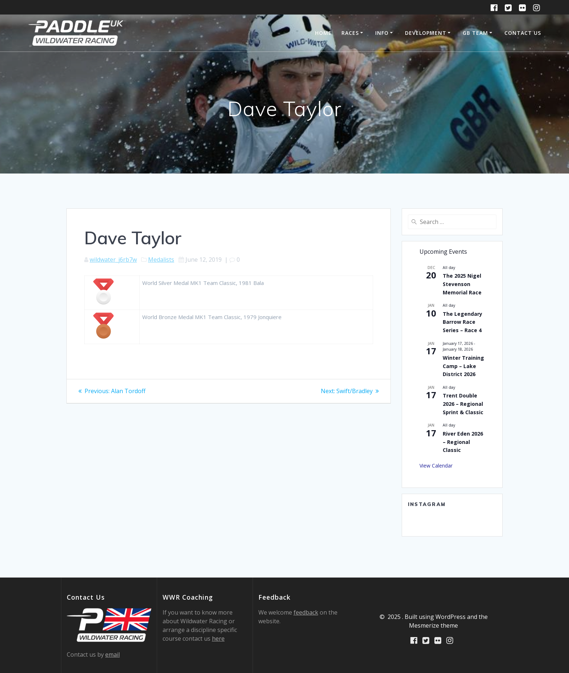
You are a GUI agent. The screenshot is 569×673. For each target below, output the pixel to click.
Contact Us (522, 32)
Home (323, 32)
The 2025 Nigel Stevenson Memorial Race (462, 283)
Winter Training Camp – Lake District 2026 (463, 366)
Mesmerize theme (433, 625)
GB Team (475, 32)
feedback (306, 612)
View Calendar (436, 465)
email (112, 654)
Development (425, 32)
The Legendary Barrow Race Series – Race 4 (462, 322)
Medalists (161, 260)
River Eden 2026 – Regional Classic (463, 441)
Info (382, 32)
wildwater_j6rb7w (113, 260)
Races (350, 32)
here (218, 639)
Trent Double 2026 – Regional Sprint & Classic (463, 403)
